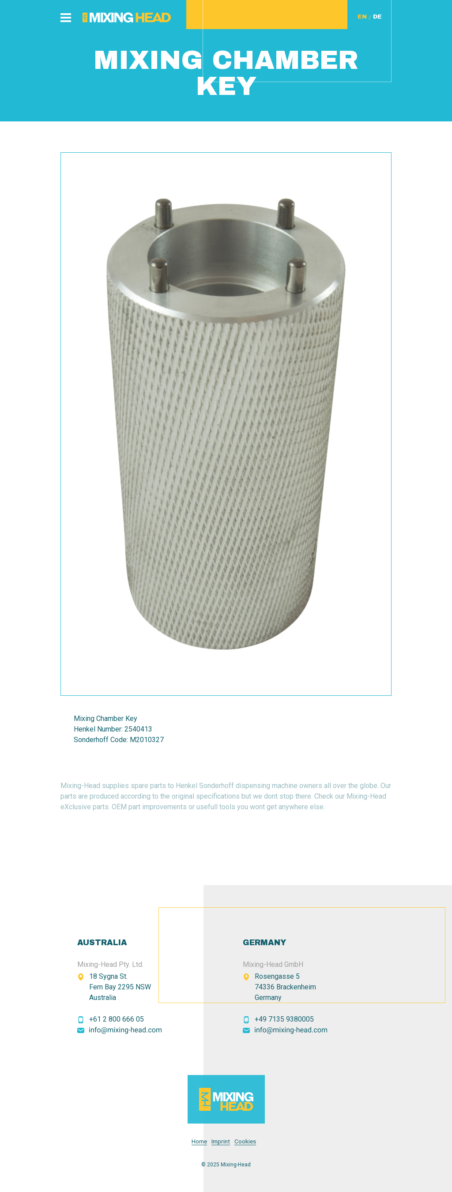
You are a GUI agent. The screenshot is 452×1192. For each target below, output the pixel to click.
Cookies (245, 1141)
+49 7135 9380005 (284, 1019)
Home (199, 1141)
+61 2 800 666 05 (116, 1019)
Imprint (220, 1141)
